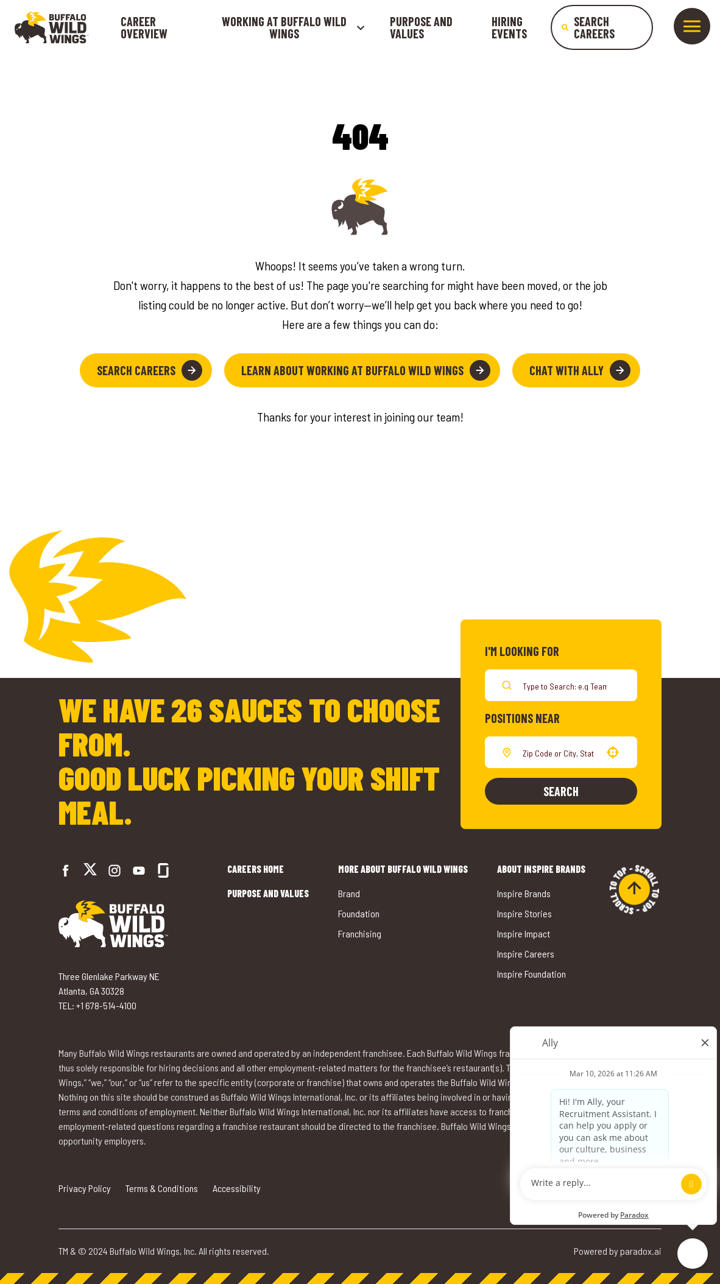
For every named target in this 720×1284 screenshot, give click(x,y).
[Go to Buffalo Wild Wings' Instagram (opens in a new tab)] (114, 870)
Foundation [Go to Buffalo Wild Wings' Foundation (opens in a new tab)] (358, 913)
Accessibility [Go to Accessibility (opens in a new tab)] (237, 1188)
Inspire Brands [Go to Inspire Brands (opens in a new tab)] (524, 893)
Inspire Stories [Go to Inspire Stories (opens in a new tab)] (524, 913)
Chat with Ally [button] (579, 370)
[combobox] (559, 752)
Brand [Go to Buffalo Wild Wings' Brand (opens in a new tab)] (349, 893)
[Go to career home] (52, 27)
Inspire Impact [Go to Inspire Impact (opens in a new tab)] (523, 933)
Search (561, 791)
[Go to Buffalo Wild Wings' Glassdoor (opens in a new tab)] (163, 870)
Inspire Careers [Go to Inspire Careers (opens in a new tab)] (525, 953)
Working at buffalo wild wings (293, 27)
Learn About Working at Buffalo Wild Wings (365, 370)
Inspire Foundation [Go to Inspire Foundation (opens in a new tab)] (531, 973)
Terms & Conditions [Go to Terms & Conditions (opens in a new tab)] (161, 1188)
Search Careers (149, 370)
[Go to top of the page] (634, 889)
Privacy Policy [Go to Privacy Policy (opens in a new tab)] (84, 1188)
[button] (613, 752)
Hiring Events (509, 27)
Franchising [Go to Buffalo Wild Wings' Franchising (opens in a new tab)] (359, 933)
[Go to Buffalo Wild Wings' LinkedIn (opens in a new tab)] (139, 870)
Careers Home (255, 869)
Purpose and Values (421, 27)
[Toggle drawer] (692, 26)
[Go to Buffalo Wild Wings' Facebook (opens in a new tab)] (65, 870)
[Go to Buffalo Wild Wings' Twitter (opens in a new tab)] (90, 871)
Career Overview (144, 27)
